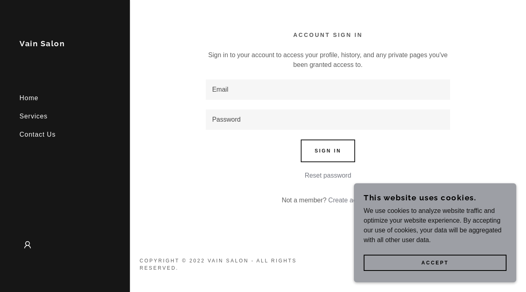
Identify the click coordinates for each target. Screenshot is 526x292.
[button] (27, 245)
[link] (42, 44)
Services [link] (33, 116)
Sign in (328, 151)
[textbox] (328, 89)
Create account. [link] (351, 200)
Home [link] (29, 97)
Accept (434, 263)
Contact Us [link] (37, 134)
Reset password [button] (328, 175)
